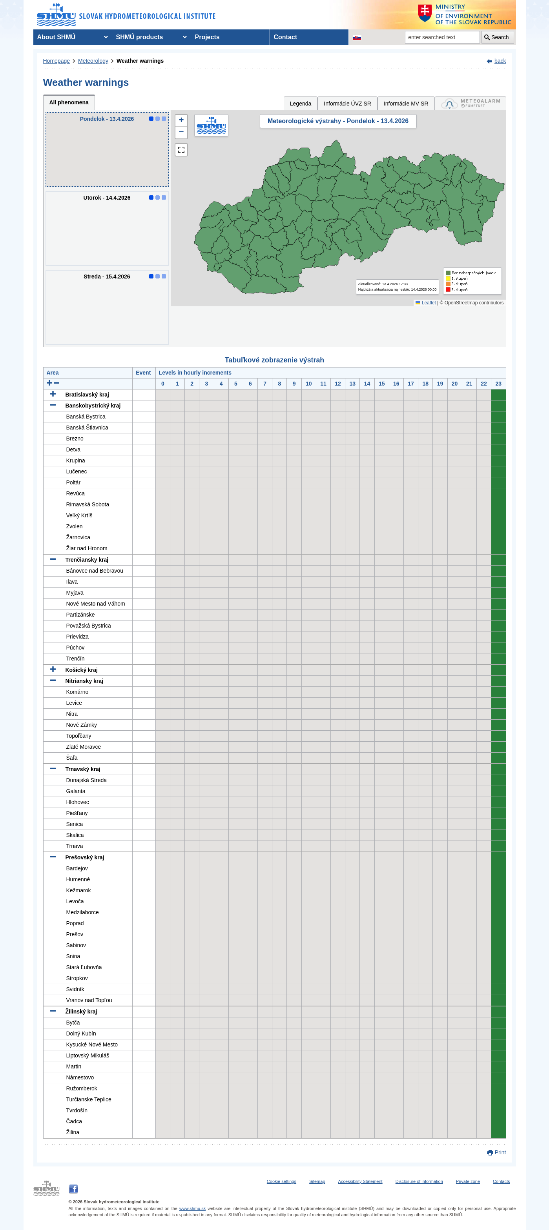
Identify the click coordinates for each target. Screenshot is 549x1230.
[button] (181, 121)
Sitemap (317, 1181)
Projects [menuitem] (207, 37)
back (500, 61)
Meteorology (93, 61)
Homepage (56, 61)
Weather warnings (140, 61)
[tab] (470, 103)
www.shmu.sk (192, 1208)
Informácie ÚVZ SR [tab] (347, 103)
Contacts (501, 1181)
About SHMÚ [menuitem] (56, 37)
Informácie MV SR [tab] (406, 103)
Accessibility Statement (360, 1181)
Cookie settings (281, 1181)
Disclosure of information (419, 1181)
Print (500, 1152)
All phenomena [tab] (69, 102)
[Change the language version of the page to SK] (357, 37)
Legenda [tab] (301, 103)
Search (500, 37)
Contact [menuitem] (285, 37)
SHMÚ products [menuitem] (139, 37)
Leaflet (426, 303)
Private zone (468, 1181)
